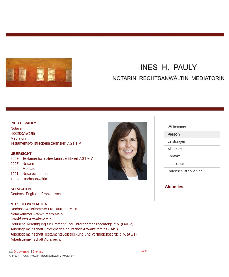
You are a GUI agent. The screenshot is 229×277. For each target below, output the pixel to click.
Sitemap (38, 251)
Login (144, 250)
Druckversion (19, 251)
